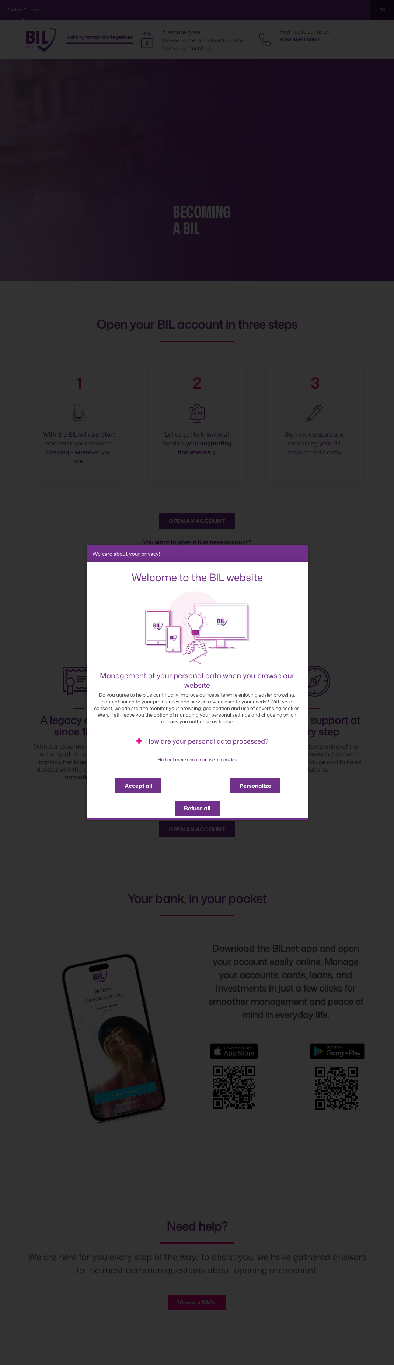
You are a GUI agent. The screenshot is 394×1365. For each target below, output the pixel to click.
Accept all (138, 788)
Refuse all (197, 810)
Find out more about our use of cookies (197, 761)
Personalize (255, 788)
